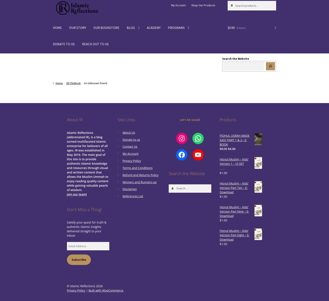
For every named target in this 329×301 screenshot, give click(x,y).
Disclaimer (130, 189)
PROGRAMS (176, 28)
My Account (178, 5)
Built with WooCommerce (106, 290)
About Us (129, 132)
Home (59, 83)
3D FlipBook (73, 83)
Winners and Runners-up (140, 182)
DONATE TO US (64, 44)
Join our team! (77, 194)
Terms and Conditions (138, 168)
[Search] (270, 66)
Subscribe (79, 260)
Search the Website (235, 59)
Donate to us (131, 140)
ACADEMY (154, 28)
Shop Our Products (203, 5)
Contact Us (130, 147)
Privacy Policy (132, 161)
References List (133, 196)
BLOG (131, 28)
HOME (57, 28)
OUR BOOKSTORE (106, 28)
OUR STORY (77, 28)
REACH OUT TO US (95, 44)
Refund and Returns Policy (140, 175)
